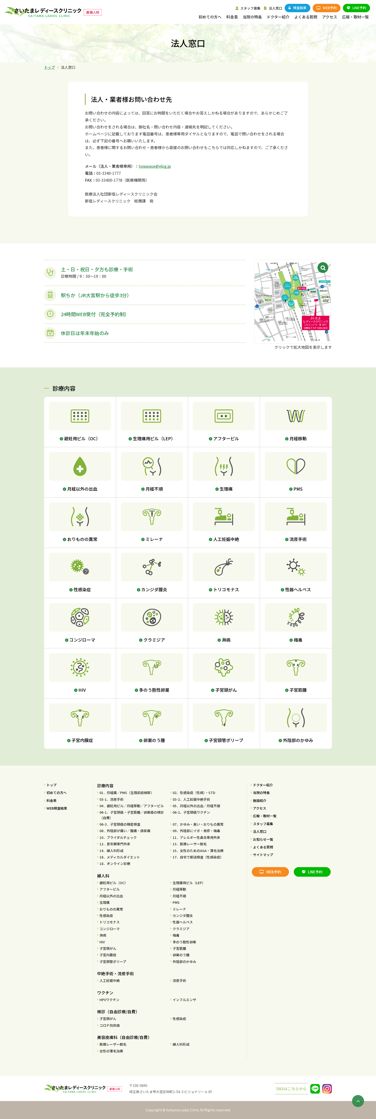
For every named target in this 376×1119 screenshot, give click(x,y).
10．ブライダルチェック (118, 837)
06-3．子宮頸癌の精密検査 (120, 824)
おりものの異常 (111, 909)
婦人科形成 (181, 1044)
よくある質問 (263, 847)
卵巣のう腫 (181, 954)
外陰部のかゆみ (184, 961)
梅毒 (176, 935)
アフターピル (110, 889)
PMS (176, 902)
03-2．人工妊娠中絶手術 (191, 799)
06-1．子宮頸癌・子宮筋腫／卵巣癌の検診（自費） (132, 815)
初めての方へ (57, 792)
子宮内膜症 (108, 954)
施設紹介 (259, 800)
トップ (49, 67)
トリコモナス (110, 922)
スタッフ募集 (263, 823)
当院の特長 (261, 792)
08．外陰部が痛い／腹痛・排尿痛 (125, 830)
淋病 (103, 935)
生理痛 (105, 902)
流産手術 (179, 980)
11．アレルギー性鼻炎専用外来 (196, 837)
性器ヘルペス (183, 922)
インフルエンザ (184, 999)
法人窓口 (259, 831)
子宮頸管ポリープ (113, 961)
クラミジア (181, 928)
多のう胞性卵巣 (184, 941)
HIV (102, 941)
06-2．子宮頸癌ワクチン (191, 812)
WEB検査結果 (57, 808)
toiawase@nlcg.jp (155, 166)
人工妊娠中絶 (110, 980)
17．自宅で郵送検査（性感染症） (198, 857)
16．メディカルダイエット (120, 857)
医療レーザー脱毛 (113, 1044)
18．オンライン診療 (115, 863)
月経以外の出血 (111, 895)
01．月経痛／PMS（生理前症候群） (127, 792)
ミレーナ (179, 909)
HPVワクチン (109, 999)
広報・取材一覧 (264, 815)
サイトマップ (263, 854)
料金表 (52, 800)
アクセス (259, 808)
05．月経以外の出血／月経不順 (196, 805)
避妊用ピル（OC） (114, 882)
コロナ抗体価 (110, 1025)
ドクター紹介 (263, 785)
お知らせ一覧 (263, 839)
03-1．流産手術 (111, 799)
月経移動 (179, 889)
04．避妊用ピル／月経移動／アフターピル (132, 805)
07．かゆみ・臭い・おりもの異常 (198, 824)
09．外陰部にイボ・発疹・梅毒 (196, 830)
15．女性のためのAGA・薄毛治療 (198, 850)
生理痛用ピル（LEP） (189, 882)
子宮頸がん (108, 948)
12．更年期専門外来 (115, 843)
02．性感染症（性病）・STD (194, 792)
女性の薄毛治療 (111, 1051)
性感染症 (106, 915)
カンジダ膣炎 (183, 915)
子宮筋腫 (179, 948)
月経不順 (179, 895)
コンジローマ (110, 928)
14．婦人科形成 (111, 850)
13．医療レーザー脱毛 (190, 843)
